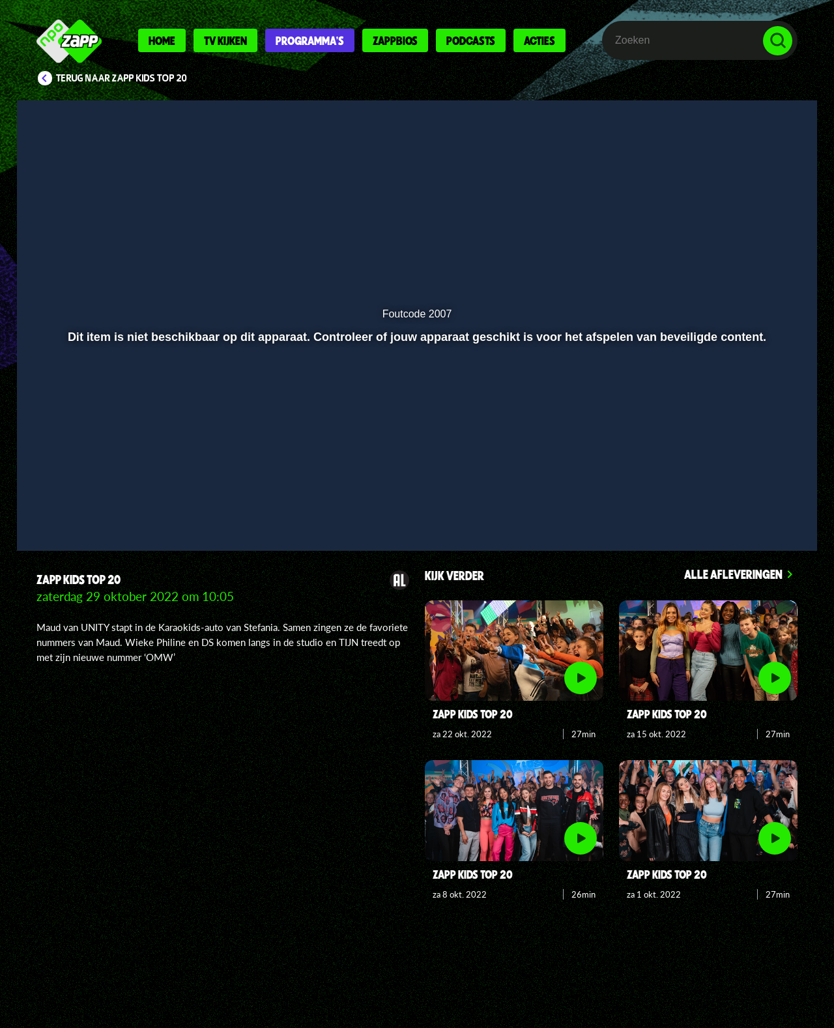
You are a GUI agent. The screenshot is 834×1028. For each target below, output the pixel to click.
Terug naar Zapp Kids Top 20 (121, 78)
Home (162, 40)
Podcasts (470, 40)
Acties (539, 40)
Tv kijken (225, 40)
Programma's (310, 40)
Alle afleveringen (733, 573)
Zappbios (395, 40)
